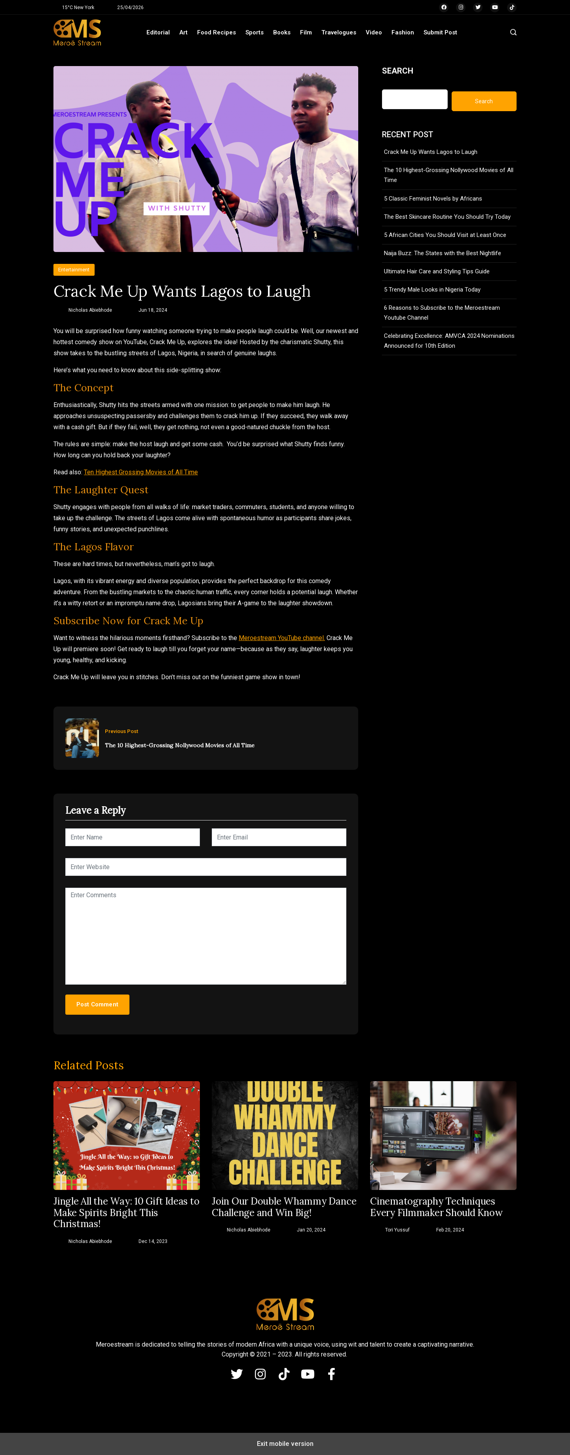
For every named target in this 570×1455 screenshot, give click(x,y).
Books (282, 32)
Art (183, 32)
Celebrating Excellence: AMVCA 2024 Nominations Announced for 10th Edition (449, 340)
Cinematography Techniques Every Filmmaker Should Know (436, 1207)
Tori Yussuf (397, 1230)
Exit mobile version (285, 1443)
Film (306, 32)
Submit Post (440, 32)
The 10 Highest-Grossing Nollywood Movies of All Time (180, 745)
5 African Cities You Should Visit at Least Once (445, 235)
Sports (254, 32)
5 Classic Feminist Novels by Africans (433, 198)
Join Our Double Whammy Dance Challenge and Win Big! (284, 1207)
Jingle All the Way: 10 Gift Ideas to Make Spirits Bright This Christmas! (126, 1213)
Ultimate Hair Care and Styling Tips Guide (437, 271)
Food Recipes (216, 32)
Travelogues (338, 32)
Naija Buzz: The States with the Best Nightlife (442, 253)
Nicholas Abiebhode (90, 310)
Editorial (158, 32)
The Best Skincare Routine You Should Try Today (447, 216)
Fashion (402, 32)
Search (397, 71)
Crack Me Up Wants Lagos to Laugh (430, 151)
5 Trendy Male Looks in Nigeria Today (432, 289)
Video (374, 32)
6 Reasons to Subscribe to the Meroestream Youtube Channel (442, 312)
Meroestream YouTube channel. (282, 638)
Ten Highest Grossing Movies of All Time (141, 472)
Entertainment (74, 270)
